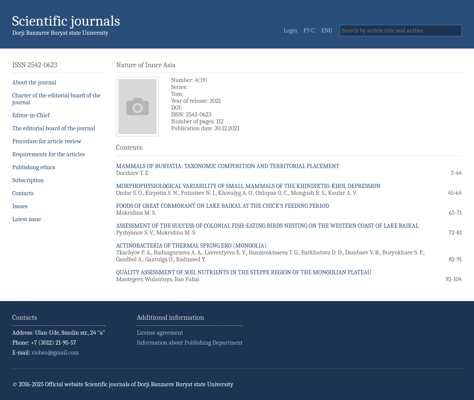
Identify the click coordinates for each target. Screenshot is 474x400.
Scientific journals (66, 20)
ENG (326, 30)
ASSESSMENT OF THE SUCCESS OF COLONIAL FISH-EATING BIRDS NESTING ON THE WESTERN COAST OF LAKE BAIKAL (267, 225)
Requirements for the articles (48, 154)
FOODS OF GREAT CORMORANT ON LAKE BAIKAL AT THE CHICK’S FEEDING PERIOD (222, 205)
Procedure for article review (46, 141)
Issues (20, 206)
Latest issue (26, 219)
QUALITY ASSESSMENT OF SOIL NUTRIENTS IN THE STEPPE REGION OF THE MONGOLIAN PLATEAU (243, 272)
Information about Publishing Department (190, 342)
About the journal (34, 82)
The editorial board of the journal (53, 128)
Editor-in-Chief (31, 115)
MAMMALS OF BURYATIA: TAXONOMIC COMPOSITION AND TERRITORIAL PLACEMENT (228, 166)
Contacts (23, 193)
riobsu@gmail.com (55, 352)
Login (290, 30)
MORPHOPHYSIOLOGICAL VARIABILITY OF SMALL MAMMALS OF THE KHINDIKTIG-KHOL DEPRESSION (248, 186)
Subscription (28, 180)
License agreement (160, 332)
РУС (309, 30)
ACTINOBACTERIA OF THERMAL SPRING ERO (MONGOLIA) (191, 245)
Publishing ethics (33, 167)
